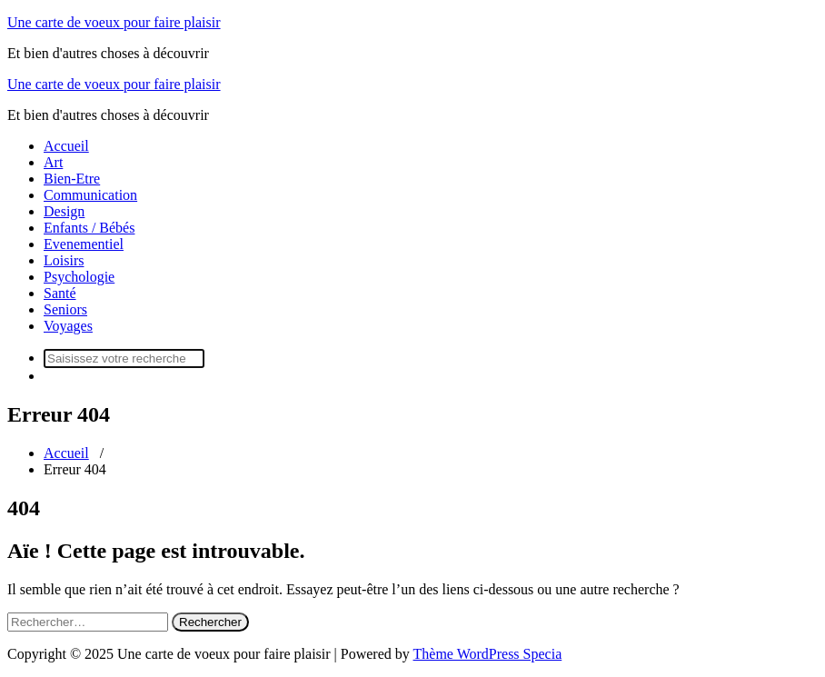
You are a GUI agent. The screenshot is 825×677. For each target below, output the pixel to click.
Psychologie (79, 276)
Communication (90, 195)
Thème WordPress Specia (487, 654)
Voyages (68, 326)
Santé (60, 293)
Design (64, 211)
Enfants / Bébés (89, 227)
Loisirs (64, 260)
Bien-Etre (72, 178)
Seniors (65, 309)
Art (53, 162)
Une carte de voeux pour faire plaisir (114, 22)
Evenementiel (84, 244)
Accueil (66, 146)
